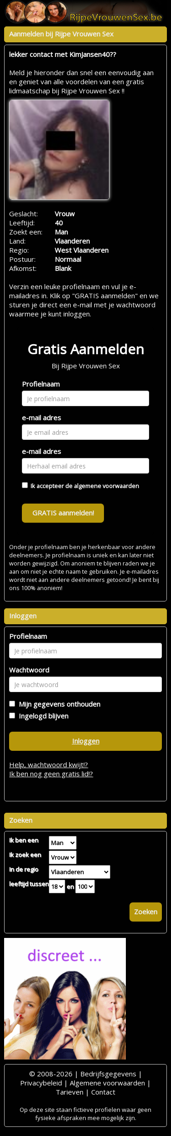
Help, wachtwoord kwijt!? (48, 764)
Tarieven (69, 1091)
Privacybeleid (41, 1082)
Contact (103, 1091)
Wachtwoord (29, 669)
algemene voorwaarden (106, 486)
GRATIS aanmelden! (63, 512)
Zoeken (145, 911)
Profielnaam (41, 383)
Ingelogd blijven (41, 715)
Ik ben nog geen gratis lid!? (51, 773)
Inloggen (85, 740)
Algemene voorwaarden (107, 1082)
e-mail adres (41, 417)
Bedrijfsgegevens (108, 1073)
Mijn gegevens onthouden (57, 703)
